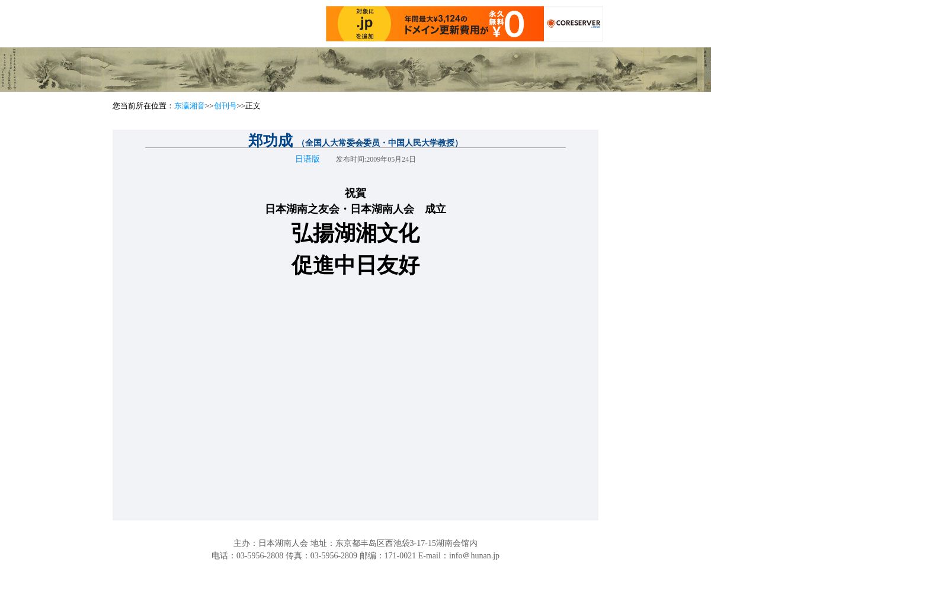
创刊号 (225, 105)
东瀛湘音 (189, 105)
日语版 (307, 159)
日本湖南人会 (283, 543)
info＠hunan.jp (474, 555)
